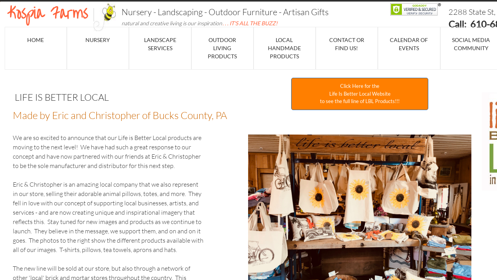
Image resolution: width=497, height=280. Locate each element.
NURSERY (97, 40)
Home (35, 40)
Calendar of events (409, 44)
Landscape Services (160, 44)
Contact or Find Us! (346, 44)
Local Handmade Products (284, 48)
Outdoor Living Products (222, 48)
